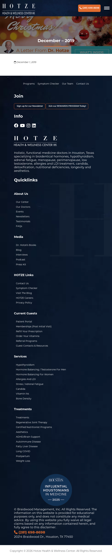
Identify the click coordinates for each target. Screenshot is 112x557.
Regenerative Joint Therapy (31, 422)
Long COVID (23, 451)
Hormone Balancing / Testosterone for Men (41, 369)
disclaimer (48, 527)
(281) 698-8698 (89, 8)
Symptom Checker (48, 83)
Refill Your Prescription (29, 331)
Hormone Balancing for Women (34, 374)
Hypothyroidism (25, 364)
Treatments (22, 417)
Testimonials (23, 221)
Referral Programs (26, 341)
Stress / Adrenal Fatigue (29, 384)
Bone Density (23, 398)
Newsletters (22, 216)
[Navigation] (107, 8)
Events (20, 211)
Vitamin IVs (22, 393)
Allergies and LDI (26, 379)
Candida (20, 388)
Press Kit (21, 264)
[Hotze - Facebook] (16, 124)
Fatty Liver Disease (27, 446)
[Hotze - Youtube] (22, 124)
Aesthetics (22, 432)
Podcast (20, 259)
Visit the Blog (24, 293)
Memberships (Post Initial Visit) (34, 326)
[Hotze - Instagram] (28, 124)
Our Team (67, 83)
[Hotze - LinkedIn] (34, 124)
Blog (18, 249)
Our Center (22, 202)
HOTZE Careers (24, 297)
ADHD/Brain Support (28, 436)
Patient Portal (24, 321)
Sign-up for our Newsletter (29, 106)
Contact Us (82, 83)
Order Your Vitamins (27, 336)
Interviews (22, 254)
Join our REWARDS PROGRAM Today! (67, 106)
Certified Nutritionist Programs (34, 427)
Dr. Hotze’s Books (26, 245)
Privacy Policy (24, 302)
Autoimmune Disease (28, 441)
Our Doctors (23, 206)
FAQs (19, 226)
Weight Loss (23, 460)
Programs (29, 83)
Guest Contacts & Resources (32, 345)
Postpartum (23, 456)
